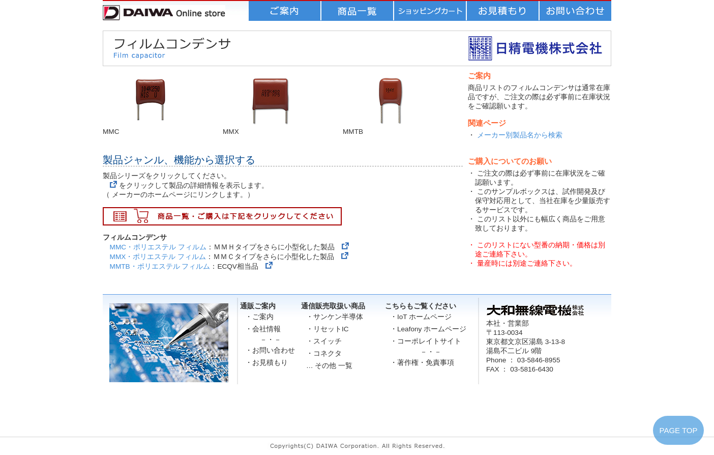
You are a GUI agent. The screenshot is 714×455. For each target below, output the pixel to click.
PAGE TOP (678, 430)
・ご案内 (259, 317)
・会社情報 (263, 329)
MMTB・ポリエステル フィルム (160, 266)
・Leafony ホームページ (428, 329)
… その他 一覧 (329, 365)
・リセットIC (327, 329)
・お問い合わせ (270, 350)
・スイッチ (324, 341)
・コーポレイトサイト (425, 341)
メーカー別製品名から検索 (519, 135)
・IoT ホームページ (421, 317)
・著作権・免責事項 (422, 362)
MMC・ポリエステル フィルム (158, 247)
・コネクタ (324, 353)
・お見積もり (266, 362)
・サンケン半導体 (334, 317)
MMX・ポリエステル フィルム (158, 257)
